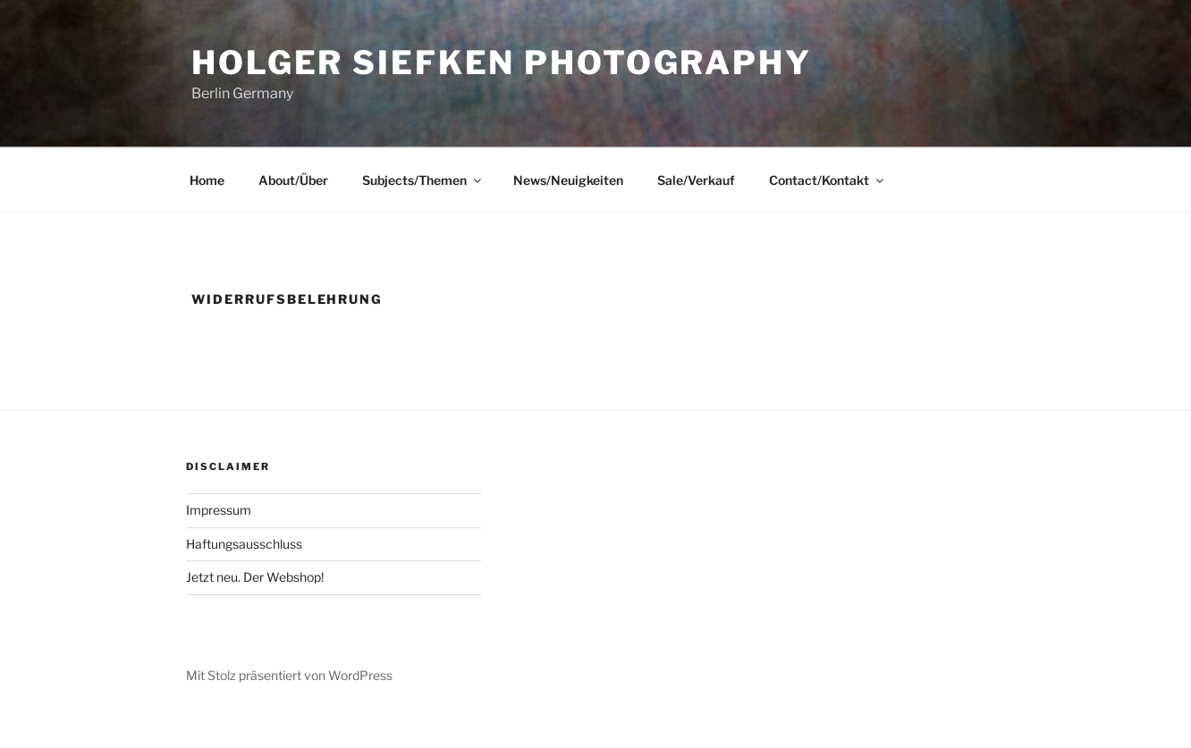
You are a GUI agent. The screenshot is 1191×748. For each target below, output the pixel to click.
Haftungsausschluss (244, 543)
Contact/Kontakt (827, 180)
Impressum (218, 509)
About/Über (293, 180)
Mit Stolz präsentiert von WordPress (289, 675)
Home (207, 180)
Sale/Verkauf (696, 180)
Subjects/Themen (423, 180)
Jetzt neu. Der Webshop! (255, 576)
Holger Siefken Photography (501, 62)
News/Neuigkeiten (568, 180)
